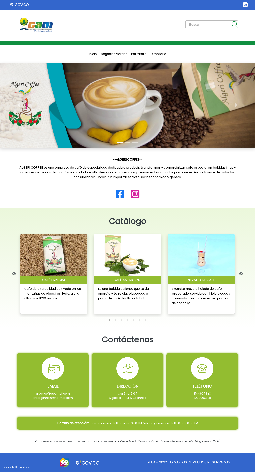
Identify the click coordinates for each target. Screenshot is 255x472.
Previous (14, 274)
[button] (19, 105)
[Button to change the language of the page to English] (245, 4)
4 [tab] (127, 320)
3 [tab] (122, 320)
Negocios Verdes (114, 54)
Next (241, 274)
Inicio (93, 54)
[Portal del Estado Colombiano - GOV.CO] (19, 4)
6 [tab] (139, 320)
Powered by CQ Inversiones (17, 467)
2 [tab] (116, 320)
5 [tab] (133, 320)
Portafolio (138, 54)
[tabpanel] (53, 274)
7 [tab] (145, 320)
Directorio (158, 54)
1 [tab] (110, 320)
